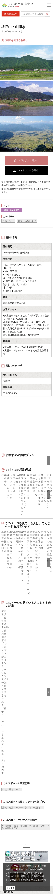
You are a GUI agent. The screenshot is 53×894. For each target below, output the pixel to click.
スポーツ (6, 220)
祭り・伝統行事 (26, 220)
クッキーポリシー (24, 879)
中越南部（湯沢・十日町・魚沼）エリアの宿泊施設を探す (23, 708)
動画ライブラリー (22, 851)
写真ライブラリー (22, 843)
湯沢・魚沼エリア (11, 210)
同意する (10, 888)
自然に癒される (10, 670)
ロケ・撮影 (18, 859)
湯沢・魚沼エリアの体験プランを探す (21, 688)
